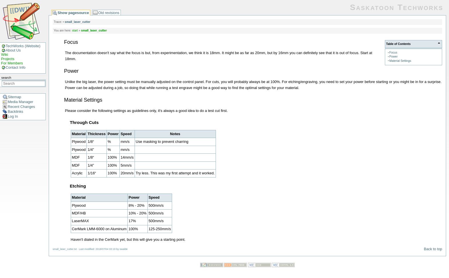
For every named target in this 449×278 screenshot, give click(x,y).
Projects (7, 59)
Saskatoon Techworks (396, 7)
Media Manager (20, 102)
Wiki (4, 54)
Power (393, 56)
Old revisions (108, 13)
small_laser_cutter (77, 21)
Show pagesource (73, 13)
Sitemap (14, 97)
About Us (13, 50)
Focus (393, 52)
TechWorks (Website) (23, 46)
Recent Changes (21, 107)
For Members (12, 63)
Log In (13, 116)
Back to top (433, 249)
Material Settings (400, 60)
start (75, 30)
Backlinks (15, 111)
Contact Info (15, 67)
